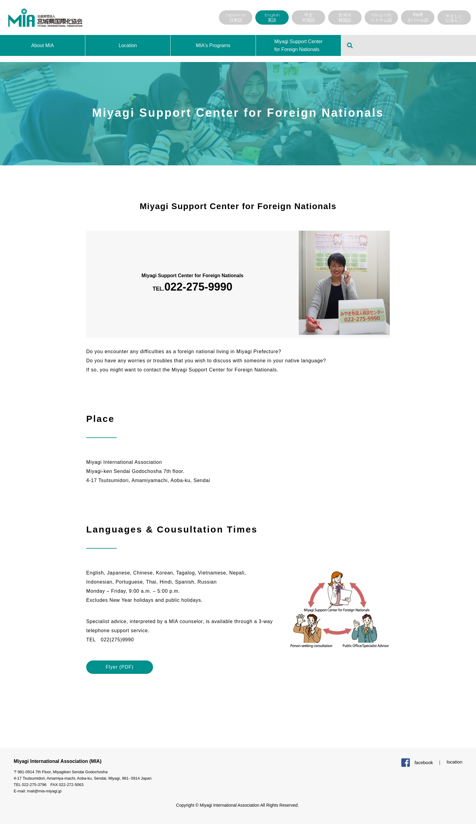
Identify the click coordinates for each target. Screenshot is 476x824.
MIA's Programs (213, 45)
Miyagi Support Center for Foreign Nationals (298, 45)
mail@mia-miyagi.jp (44, 791)
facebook (423, 762)
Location (128, 45)
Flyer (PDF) (119, 667)
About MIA (42, 45)
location (454, 761)
